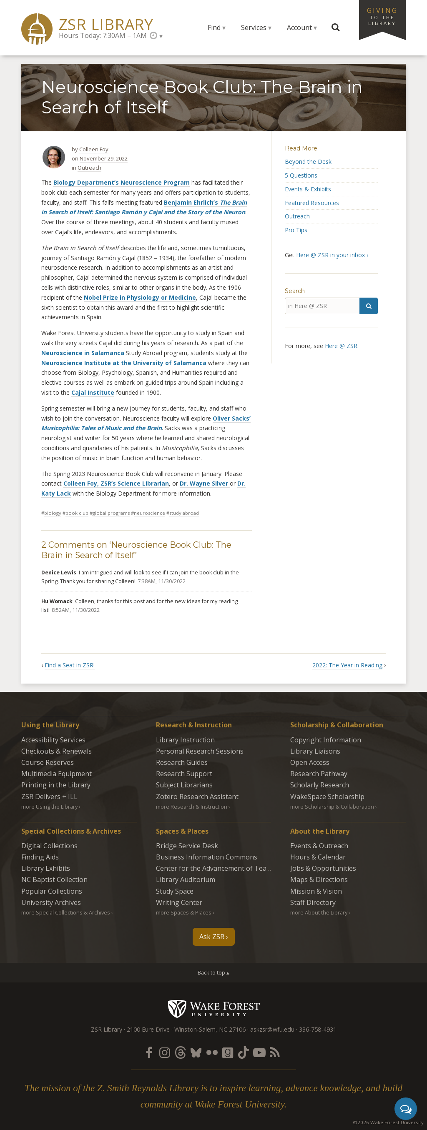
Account (299, 27)
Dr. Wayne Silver (205, 483)
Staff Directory (313, 902)
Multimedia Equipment (56, 773)
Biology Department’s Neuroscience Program (121, 182)
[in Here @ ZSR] (322, 306)
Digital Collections (49, 845)
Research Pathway (318, 773)
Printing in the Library (55, 784)
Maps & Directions (319, 879)
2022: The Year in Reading (347, 665)
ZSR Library (106, 24)
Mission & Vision (316, 891)
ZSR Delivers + (49, 796)
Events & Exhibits (308, 189)
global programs (111, 513)
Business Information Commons (206, 857)
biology (52, 513)
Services (253, 27)
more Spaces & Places (183, 912)
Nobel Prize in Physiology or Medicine (140, 297)
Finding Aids (40, 857)
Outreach (89, 167)
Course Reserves (47, 762)
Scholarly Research (319, 784)
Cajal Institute (92, 392)
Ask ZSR (211, 936)
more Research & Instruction (191, 806)
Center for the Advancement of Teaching (220, 868)
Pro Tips (296, 230)
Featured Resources (312, 203)
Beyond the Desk (308, 161)
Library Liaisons (315, 751)
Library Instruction (185, 739)
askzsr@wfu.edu (272, 1029)
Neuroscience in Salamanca (83, 353)
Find (214, 27)
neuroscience (149, 513)
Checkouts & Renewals (56, 751)
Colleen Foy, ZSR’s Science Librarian (116, 483)
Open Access (309, 762)
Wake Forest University (214, 1009)
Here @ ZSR (341, 346)
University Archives (51, 902)
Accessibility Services (53, 739)
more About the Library (318, 912)
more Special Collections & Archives (65, 912)
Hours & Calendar (318, 857)
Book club (76, 513)
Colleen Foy (93, 149)
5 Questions (301, 175)
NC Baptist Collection (54, 879)
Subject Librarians (184, 784)
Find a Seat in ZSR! (70, 665)
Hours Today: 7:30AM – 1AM (103, 35)
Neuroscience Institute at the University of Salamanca (123, 363)
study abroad (184, 513)
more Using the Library (49, 806)
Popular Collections (51, 891)
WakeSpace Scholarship (327, 796)
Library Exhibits (45, 868)
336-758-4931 (318, 1029)
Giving (382, 16)
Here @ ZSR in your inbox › (332, 255)
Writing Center (179, 902)
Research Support (184, 773)
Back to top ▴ (213, 972)
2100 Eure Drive (148, 1029)
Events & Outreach (319, 845)
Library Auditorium (185, 879)
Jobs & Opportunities (323, 868)
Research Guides (182, 762)
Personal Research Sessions (200, 751)
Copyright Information (325, 739)
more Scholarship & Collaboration (332, 806)
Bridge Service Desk (187, 845)
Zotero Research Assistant (197, 796)
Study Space (174, 891)
